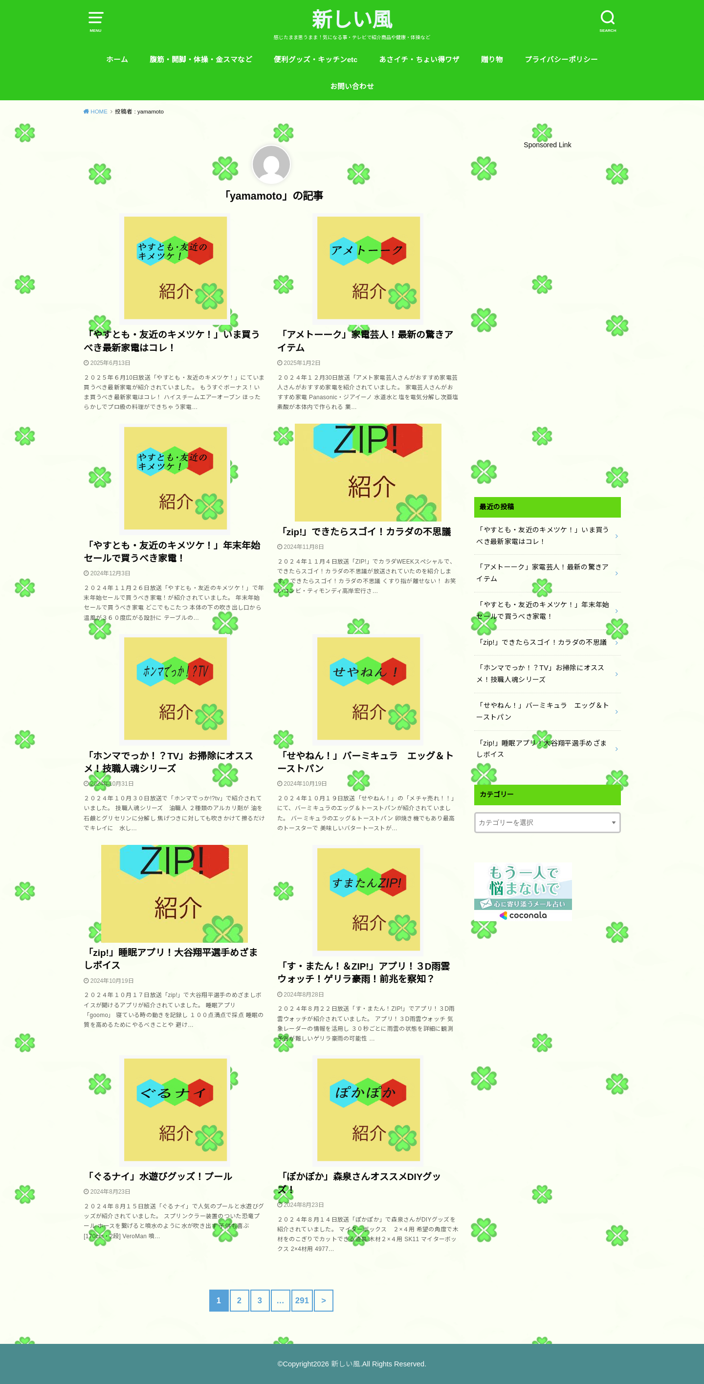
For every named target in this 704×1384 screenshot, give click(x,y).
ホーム (117, 60)
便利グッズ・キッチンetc (315, 60)
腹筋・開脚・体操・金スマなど (201, 60)
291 (302, 1300)
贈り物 (492, 60)
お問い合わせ (352, 87)
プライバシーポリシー (561, 60)
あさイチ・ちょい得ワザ (419, 60)
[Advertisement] (547, 321)
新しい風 (352, 20)
